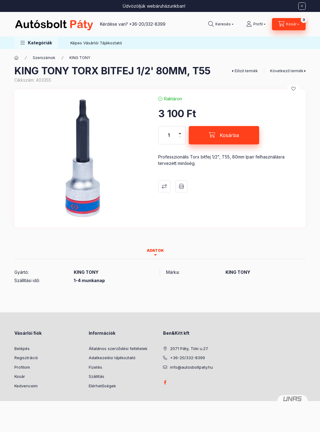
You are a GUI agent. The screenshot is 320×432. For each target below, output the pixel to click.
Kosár (19, 376)
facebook (165, 382)
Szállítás (96, 376)
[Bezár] (302, 6)
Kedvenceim (26, 385)
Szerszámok (44, 57)
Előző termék (246, 71)
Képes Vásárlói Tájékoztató (96, 42)
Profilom (22, 367)
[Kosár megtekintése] (289, 24)
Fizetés (95, 367)
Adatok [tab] (155, 250)
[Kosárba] (224, 135)
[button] (36, 42)
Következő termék (286, 71)
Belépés (22, 348)
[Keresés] (221, 24)
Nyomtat (181, 186)
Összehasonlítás (164, 186)
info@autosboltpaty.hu (191, 367)
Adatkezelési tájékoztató (112, 357)
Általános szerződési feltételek (118, 348)
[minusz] (179, 139)
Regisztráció (26, 357)
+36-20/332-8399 (147, 24)
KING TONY (79, 57)
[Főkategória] (16, 58)
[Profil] (256, 24)
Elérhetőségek (102, 385)
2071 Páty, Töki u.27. (189, 348)
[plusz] (179, 130)
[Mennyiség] (169, 135)
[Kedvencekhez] (293, 88)
